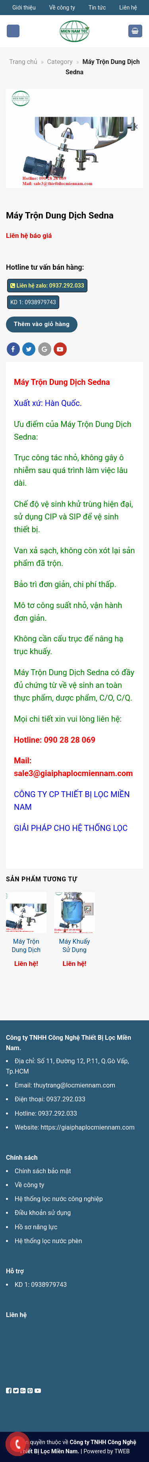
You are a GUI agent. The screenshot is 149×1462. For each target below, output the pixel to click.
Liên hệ (128, 7)
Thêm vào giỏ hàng (42, 324)
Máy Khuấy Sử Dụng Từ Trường (74, 950)
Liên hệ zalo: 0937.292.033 (47, 285)
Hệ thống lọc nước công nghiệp (59, 1199)
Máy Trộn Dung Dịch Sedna (26, 950)
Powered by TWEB (106, 1451)
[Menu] (13, 31)
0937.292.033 (65, 1099)
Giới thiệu (24, 7)
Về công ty (62, 7)
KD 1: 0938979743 (41, 1284)
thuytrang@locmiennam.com (74, 1085)
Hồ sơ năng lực (36, 1227)
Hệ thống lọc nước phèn (48, 1241)
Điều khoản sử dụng (43, 1213)
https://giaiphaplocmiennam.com (88, 1127)
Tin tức (97, 7)
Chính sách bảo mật (43, 1171)
